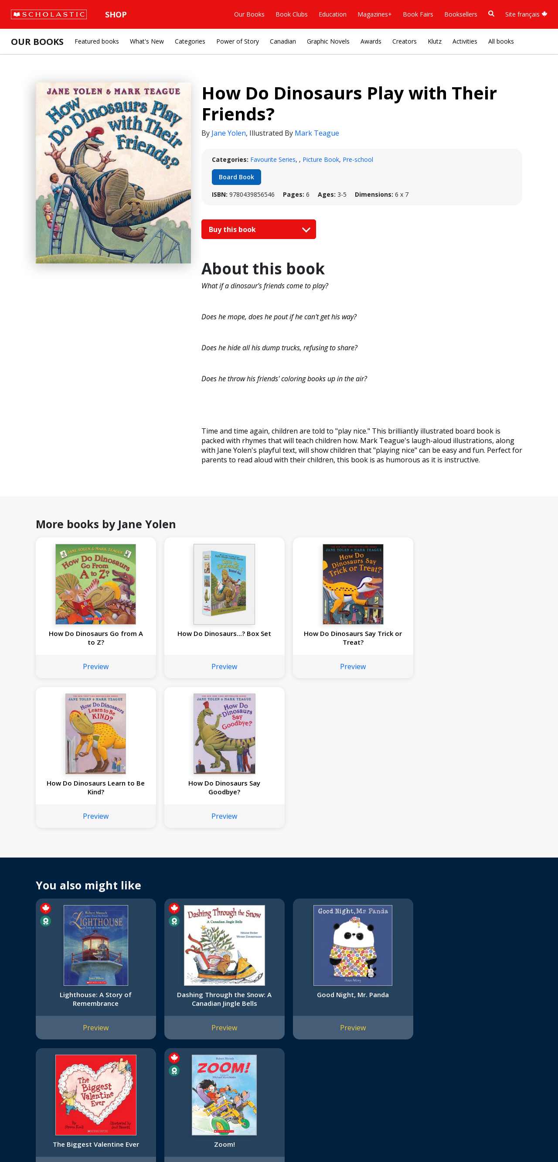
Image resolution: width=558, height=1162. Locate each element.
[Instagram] (275, 979)
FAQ (126, 998)
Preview (81, 666)
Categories (190, 41)
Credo (24, 988)
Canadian (283, 41)
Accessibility (32, 1019)
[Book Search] (491, 13)
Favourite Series (273, 159)
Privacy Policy (64, 1136)
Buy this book (257, 229)
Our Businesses (38, 998)
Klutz (435, 41)
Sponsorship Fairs (41, 1040)
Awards (371, 41)
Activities (465, 41)
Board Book (236, 177)
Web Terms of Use (116, 1136)
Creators (404, 41)
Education (333, 14)
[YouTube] (309, 979)
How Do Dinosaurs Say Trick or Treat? (278, 637)
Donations (30, 1029)
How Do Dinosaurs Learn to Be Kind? (376, 637)
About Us (29, 977)
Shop (116, 14)
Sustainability (34, 1050)
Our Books (249, 14)
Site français (526, 14)
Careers (26, 1061)
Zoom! (474, 845)
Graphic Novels (328, 41)
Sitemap (27, 1136)
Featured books (97, 41)
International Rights (147, 977)
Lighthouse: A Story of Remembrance (81, 849)
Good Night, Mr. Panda (278, 845)
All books (501, 41)
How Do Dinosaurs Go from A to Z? (81, 637)
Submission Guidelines (47, 1071)
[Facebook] (292, 979)
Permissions (137, 988)
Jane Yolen (228, 133)
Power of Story (237, 41)
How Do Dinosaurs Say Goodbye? (475, 637)
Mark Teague (317, 133)
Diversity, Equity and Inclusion (57, 1009)
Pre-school (358, 159)
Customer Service (296, 991)
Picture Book (321, 159)
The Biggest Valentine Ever (376, 849)
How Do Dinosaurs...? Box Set (179, 637)
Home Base (223, 977)
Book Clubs (292, 14)
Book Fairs (418, 14)
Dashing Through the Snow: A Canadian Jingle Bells (179, 854)
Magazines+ (374, 14)
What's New (147, 41)
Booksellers (460, 14)
